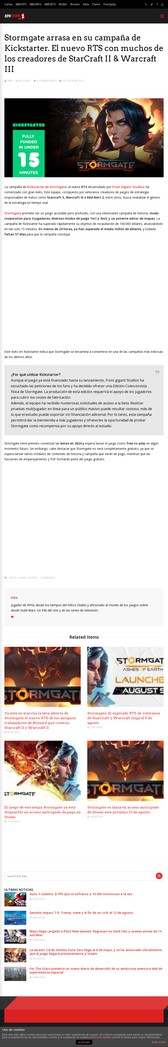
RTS (81, 80)
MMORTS (50, 4)
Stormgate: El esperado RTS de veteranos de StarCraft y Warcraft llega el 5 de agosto (123, 718)
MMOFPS (21, 4)
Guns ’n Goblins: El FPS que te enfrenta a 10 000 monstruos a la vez (81, 894)
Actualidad (70, 80)
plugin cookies (159, 1042)
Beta (86, 4)
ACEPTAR (83, 1042)
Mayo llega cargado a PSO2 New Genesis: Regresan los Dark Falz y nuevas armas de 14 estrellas (95, 933)
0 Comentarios (46, 80)
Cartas (8, 4)
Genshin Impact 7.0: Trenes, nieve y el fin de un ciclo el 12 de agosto (81, 913)
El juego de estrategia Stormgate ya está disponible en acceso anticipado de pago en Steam (42, 812)
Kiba (10, 80)
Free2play (109, 4)
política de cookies (100, 1037)
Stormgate (47, 577)
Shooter (75, 4)
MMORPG (35, 4)
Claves (96, 4)
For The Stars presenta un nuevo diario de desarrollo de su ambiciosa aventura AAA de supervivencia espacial (96, 970)
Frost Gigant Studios (23, 577)
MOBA (63, 4)
